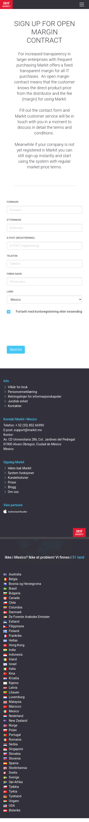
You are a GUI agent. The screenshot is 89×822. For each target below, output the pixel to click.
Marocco (12, 706)
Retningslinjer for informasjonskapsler (32, 396)
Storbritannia (15, 768)
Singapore (13, 749)
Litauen (11, 692)
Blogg (9, 487)
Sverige (11, 777)
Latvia (10, 687)
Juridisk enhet (15, 401)
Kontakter (12, 406)
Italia (9, 669)
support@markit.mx (28, 430)
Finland (11, 631)
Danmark (12, 612)
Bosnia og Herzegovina (22, 584)
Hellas (10, 640)
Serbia (10, 744)
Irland (10, 659)
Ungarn (11, 801)
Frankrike (12, 635)
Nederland (13, 716)
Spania (11, 763)
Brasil (10, 588)
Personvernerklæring (20, 392)
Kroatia (11, 678)
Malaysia (12, 702)
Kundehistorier (15, 477)
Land (10, 291)
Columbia (12, 607)
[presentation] (41, 333)
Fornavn (12, 201)
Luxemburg (14, 697)
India (9, 650)
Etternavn (14, 219)
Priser (9, 482)
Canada (11, 598)
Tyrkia (10, 791)
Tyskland (12, 796)
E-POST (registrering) (21, 237)
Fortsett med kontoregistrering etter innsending (49, 311)
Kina (9, 673)
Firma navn (14, 273)
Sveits (10, 772)
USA (9, 805)
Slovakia (12, 753)
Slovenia (12, 758)
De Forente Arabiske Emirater (26, 617)
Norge (10, 725)
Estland (11, 621)
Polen (10, 730)
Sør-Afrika (13, 782)
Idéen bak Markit (17, 468)
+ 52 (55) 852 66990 (29, 425)
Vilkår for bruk (15, 387)
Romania (12, 739)
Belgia (10, 579)
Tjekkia (11, 787)
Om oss (11, 492)
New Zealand (15, 720)
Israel (9, 664)
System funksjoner (18, 473)
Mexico (11, 711)
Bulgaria (11, 593)
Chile (9, 602)
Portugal (12, 735)
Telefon (12, 255)
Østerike (11, 810)
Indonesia (13, 654)
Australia (12, 574)
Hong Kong (13, 645)
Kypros (11, 683)
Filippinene (13, 626)
